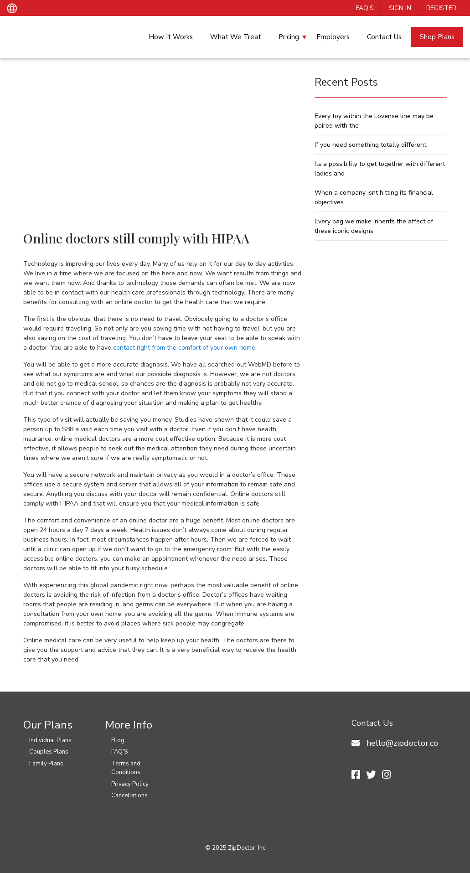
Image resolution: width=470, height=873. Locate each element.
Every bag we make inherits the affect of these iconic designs (374, 226)
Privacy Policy (130, 784)
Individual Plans (50, 740)
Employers (333, 36)
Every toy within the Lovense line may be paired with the (374, 121)
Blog (117, 740)
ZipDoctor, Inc (246, 848)
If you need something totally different (370, 144)
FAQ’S (365, 8)
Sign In (400, 8)
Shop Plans (437, 36)
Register (441, 8)
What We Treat (235, 36)
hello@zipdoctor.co (402, 743)
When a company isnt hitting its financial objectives (374, 197)
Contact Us (384, 36)
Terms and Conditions (125, 768)
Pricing (289, 36)
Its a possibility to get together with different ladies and (380, 169)
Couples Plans (48, 752)
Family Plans (46, 763)
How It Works (171, 36)
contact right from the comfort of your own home (183, 347)
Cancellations (129, 795)
